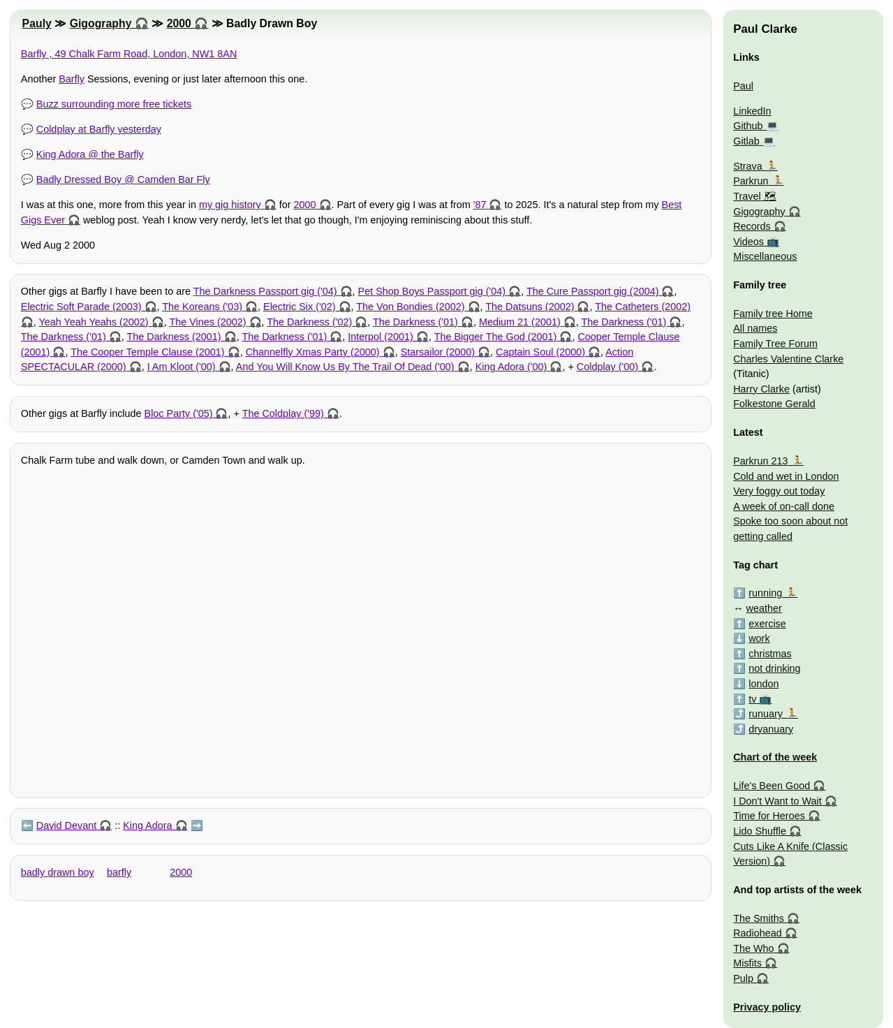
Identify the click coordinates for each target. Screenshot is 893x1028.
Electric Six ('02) (299, 306)
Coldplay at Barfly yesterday (98, 129)
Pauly (37, 23)
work (758, 638)
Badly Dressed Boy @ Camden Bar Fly (123, 179)
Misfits (747, 963)
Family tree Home (773, 313)
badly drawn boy (57, 872)
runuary (765, 713)
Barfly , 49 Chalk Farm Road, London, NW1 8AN (129, 53)
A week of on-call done (783, 506)
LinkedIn (752, 111)
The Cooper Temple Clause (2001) (148, 352)
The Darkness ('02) (309, 322)
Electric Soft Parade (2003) (81, 306)
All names (755, 328)
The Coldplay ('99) (283, 413)
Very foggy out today (779, 491)
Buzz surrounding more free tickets (113, 104)
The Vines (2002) (207, 322)
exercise (767, 623)
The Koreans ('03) (202, 306)
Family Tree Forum (775, 343)
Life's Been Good (771, 785)
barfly (119, 872)
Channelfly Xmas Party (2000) (313, 352)
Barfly (71, 79)
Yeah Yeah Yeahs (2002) (94, 322)
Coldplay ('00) (607, 366)
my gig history (230, 204)
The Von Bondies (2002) (410, 306)
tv (752, 699)
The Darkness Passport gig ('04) (265, 291)
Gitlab (746, 141)
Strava (747, 166)
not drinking (774, 668)
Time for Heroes (769, 815)
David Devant (66, 825)
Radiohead (757, 933)
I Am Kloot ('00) (181, 366)
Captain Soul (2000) (540, 352)
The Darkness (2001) (173, 336)
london (763, 683)
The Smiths (758, 918)
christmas (770, 653)
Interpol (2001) (380, 336)
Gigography (101, 23)
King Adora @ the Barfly (90, 154)
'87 (480, 204)
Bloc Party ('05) (179, 413)
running (765, 593)
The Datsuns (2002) (529, 306)
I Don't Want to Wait (777, 801)
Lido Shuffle (759, 831)
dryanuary (770, 729)
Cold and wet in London (786, 476)
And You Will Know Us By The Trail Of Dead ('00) (345, 366)
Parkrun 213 (760, 461)
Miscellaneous (765, 256)
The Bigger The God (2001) (495, 336)
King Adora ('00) (511, 366)
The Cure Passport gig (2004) (592, 291)
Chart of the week (775, 757)
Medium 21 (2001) (520, 322)
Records (752, 226)
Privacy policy (767, 1007)
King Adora (147, 825)
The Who (753, 948)
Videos (748, 241)
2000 (179, 23)
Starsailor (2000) (438, 352)
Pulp (743, 978)
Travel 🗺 (754, 196)
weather (764, 608)
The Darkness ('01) (415, 322)
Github (747, 125)
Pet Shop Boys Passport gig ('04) (432, 291)
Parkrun (750, 180)
